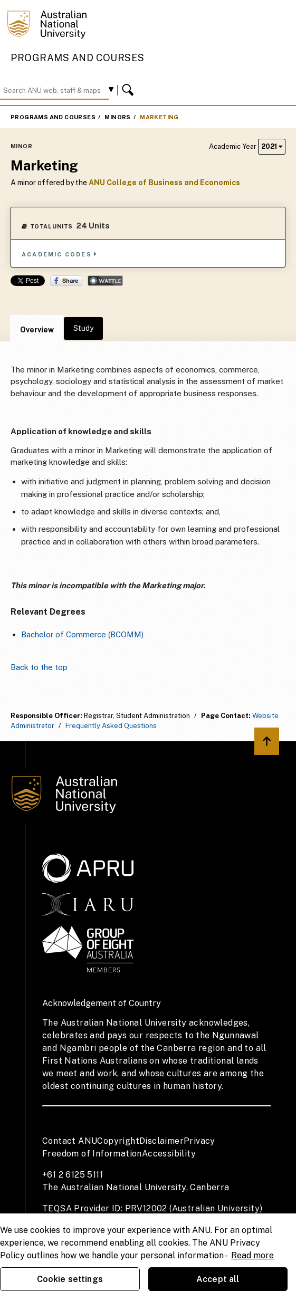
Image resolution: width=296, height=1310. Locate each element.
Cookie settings (70, 1279)
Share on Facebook (66, 280)
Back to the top (39, 667)
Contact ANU (69, 1141)
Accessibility (169, 1154)
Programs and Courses (78, 57)
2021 (271, 146)
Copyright (118, 1141)
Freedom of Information (92, 1154)
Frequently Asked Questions (111, 726)
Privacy (199, 1141)
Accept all (218, 1279)
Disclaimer (161, 1141)
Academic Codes (60, 254)
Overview (37, 330)
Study (83, 328)
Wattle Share (105, 280)
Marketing (159, 117)
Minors (117, 117)
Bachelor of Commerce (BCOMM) (82, 634)
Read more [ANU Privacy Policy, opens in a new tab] (252, 1255)
